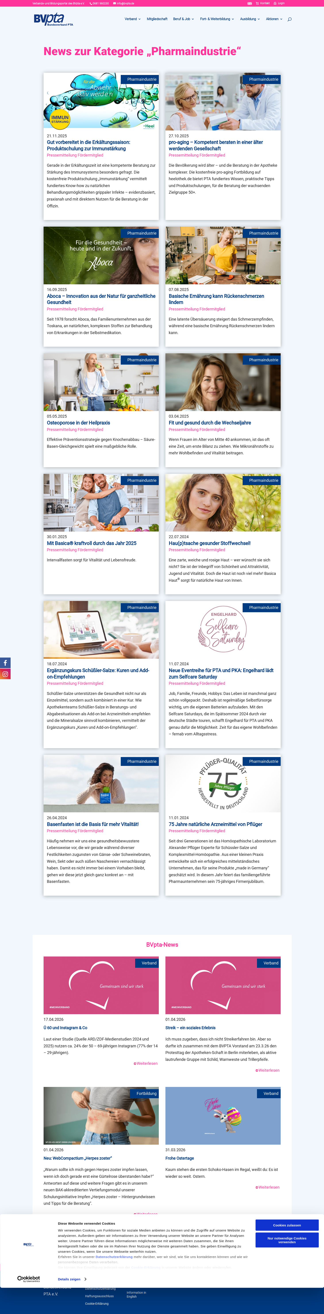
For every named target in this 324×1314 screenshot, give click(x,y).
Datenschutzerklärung (114, 1283)
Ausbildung (248, 19)
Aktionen (272, 19)
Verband (131, 19)
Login (281, 3)
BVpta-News (162, 944)
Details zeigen (69, 1305)
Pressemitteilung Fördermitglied (75, 155)
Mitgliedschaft (157, 19)
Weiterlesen (145, 1063)
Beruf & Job (181, 19)
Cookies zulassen (287, 1251)
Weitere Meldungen (162, 1234)
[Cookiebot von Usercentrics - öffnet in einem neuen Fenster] (28, 1305)
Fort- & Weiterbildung (215, 19)
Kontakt (265, 3)
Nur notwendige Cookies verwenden (287, 1266)
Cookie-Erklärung (146, 1293)
